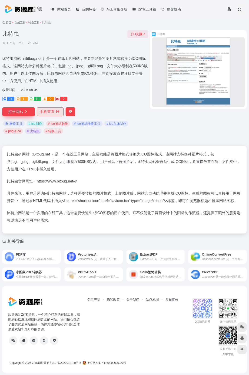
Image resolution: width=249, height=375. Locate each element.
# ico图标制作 (58, 123)
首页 (8, 22)
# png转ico (13, 131)
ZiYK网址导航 (40, 363)
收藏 (137, 34)
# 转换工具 (53, 131)
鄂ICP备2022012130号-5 (65, 363)
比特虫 (12, 154)
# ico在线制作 (116, 123)
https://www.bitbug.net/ (55, 181)
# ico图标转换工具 (87, 123)
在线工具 (20, 22)
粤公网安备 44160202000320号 (104, 363)
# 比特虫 (33, 131)
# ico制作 (35, 123)
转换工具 (34, 22)
